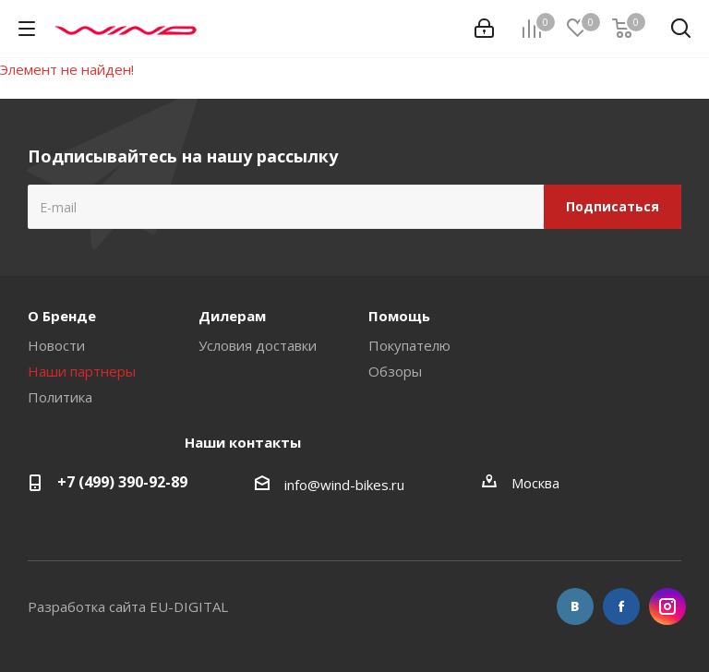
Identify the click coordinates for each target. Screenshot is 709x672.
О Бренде (62, 315)
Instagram (667, 606)
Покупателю (409, 345)
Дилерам (232, 315)
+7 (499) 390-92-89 (122, 482)
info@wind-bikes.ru (344, 484)
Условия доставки (257, 345)
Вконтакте (575, 606)
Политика (60, 397)
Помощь (399, 315)
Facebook (621, 606)
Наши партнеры (82, 371)
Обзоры (395, 371)
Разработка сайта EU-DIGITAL (128, 606)
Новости (56, 345)
